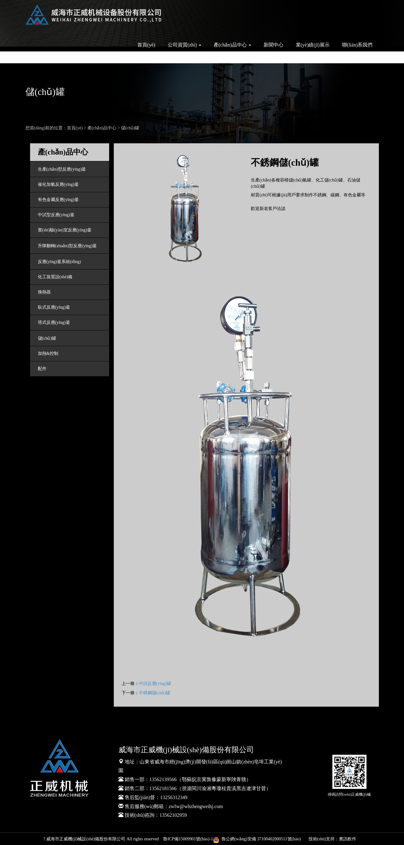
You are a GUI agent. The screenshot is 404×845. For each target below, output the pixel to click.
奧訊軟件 (347, 839)
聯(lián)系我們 (357, 44)
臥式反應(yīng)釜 (54, 307)
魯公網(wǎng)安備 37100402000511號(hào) (258, 839)
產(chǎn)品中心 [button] (232, 44)
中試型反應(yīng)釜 (56, 214)
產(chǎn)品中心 (102, 128)
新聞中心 (273, 44)
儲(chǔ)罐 (130, 128)
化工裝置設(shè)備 (55, 277)
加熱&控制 (48, 353)
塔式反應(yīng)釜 (54, 322)
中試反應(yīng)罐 (155, 683)
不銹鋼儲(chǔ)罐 (155, 693)
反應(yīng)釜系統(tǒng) (59, 261)
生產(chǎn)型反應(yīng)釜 (62, 169)
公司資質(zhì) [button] (184, 44)
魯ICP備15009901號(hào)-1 (188, 839)
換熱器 (44, 292)
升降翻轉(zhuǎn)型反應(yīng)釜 (67, 246)
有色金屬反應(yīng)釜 (58, 199)
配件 (42, 368)
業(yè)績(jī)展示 (313, 44)
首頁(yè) (146, 44)
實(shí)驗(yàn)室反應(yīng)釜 (64, 230)
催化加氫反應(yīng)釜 (58, 184)
